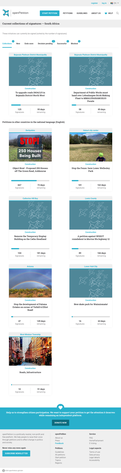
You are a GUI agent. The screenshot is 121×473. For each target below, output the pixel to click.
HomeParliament (96, 440)
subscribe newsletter (16, 453)
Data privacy (94, 455)
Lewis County (91, 198)
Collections (7, 42)
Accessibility (94, 460)
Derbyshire (30, 130)
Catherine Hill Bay (30, 198)
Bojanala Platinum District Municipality (30, 55)
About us (96, 13)
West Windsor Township (30, 334)
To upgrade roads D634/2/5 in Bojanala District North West (30, 94)
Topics (58, 460)
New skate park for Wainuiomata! (91, 304)
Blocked (74, 42)
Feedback (59, 443)
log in (104, 3)
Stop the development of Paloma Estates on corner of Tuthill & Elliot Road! (30, 307)
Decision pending (45, 42)
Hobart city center (90, 130)
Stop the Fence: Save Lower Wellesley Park (91, 169)
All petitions (60, 455)
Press (57, 440)
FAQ (91, 438)
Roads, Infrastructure (30, 372)
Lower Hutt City (90, 266)
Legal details (94, 457)
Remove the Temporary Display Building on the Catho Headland (30, 237)
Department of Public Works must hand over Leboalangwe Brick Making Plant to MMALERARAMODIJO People (91, 97)
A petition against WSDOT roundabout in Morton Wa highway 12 (91, 237)
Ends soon (29, 43)
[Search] (117, 13)
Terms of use (94, 452)
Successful (61, 42)
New (18, 43)
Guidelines (82, 13)
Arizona (30, 266)
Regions (58, 463)
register (94, 3)
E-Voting (92, 443)
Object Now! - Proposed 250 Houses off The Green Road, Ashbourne (30, 169)
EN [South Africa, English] (113, 3)
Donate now (61, 423)
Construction (30, 88)
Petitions (68, 13)
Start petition (49, 13)
